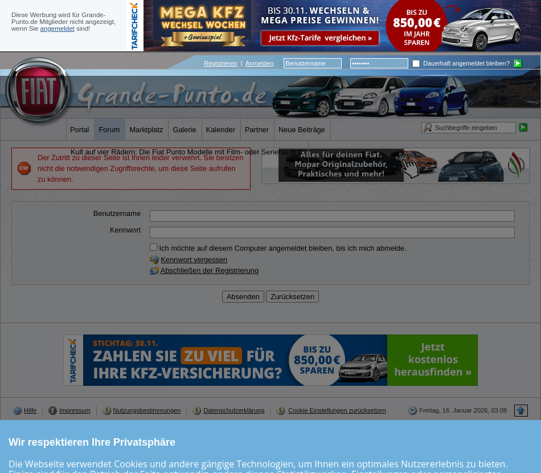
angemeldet (57, 28)
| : (239, 63)
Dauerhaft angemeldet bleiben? (461, 63)
